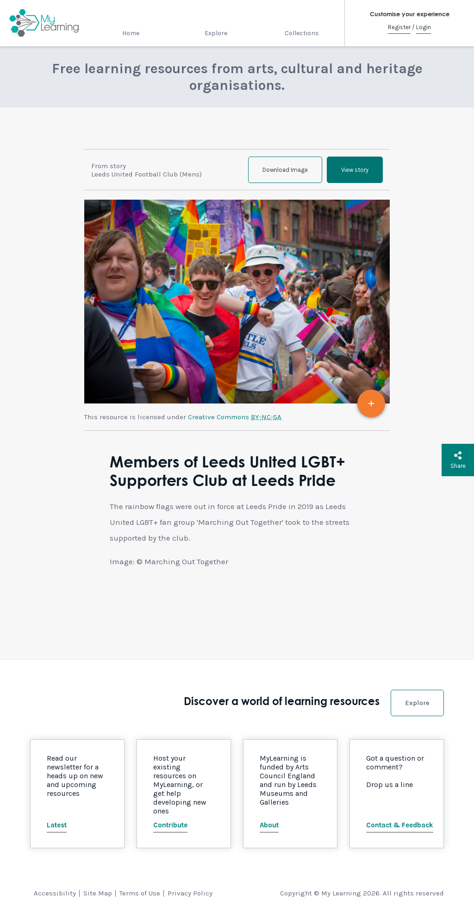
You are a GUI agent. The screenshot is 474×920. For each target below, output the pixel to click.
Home (130, 33)
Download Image (285, 169)
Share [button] (458, 460)
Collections (302, 33)
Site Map (97, 893)
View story (354, 169)
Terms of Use (139, 893)
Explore (216, 33)
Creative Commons (234, 417)
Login (423, 27)
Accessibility (55, 893)
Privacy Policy (190, 893)
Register (399, 27)
